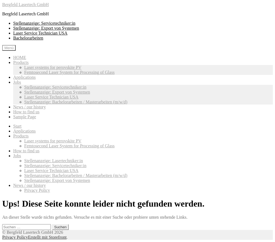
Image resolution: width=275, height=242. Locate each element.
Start (17, 126)
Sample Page (24, 116)
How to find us (26, 111)
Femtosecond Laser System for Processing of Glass (69, 72)
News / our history (29, 107)
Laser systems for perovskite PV (52, 67)
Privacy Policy (37, 190)
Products (21, 62)
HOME (19, 57)
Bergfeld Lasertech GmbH (25, 4)
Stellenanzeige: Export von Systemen (46, 28)
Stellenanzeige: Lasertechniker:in (53, 160)
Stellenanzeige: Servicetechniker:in (44, 23)
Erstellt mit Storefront (47, 237)
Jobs (17, 82)
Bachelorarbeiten (28, 38)
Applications (24, 77)
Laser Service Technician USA (40, 33)
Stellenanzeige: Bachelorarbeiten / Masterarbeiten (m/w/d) (75, 102)
